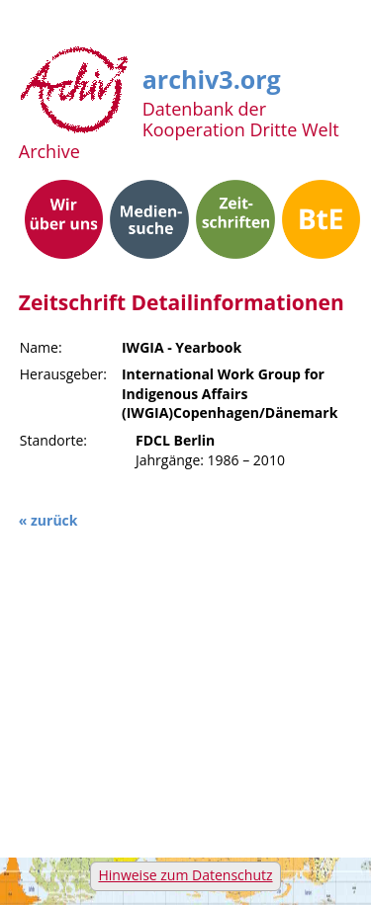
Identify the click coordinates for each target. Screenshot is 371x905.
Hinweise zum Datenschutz (185, 874)
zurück (54, 520)
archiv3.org (211, 76)
